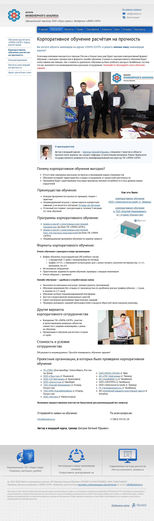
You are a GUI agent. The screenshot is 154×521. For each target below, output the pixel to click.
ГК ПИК (48, 370)
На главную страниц (131, 9)
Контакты (139, 29)
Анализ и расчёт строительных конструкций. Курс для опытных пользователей (65, 231)
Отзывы (127, 29)
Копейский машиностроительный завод (124, 390)
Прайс (79, 29)
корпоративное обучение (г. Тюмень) (129, 200)
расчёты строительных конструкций (97, 484)
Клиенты (107, 29)
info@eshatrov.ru (46, 419)
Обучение (56, 29)
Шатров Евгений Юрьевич (96, 151)
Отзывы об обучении (89, 205)
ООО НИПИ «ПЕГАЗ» (109, 373)
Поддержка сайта (129, 505)
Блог (117, 29)
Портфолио (92, 29)
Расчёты (68, 29)
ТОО (58, 390)
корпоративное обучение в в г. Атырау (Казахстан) (129, 211)
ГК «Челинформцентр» (110, 387)
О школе (43, 29)
